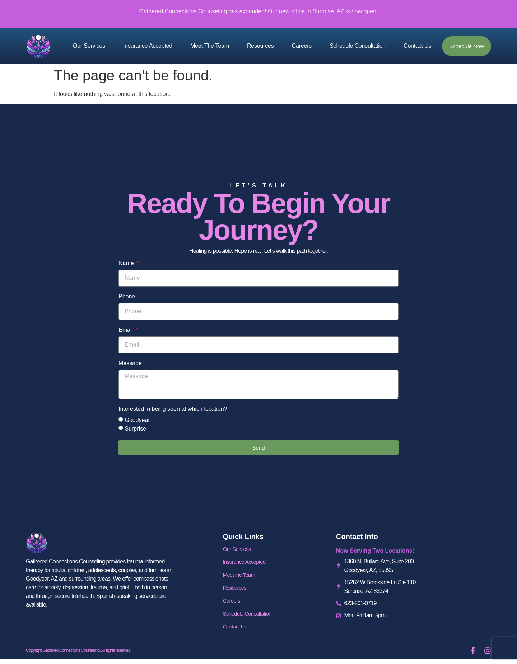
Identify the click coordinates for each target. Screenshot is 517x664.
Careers (302, 46)
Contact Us (417, 46)
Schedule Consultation (358, 46)
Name (126, 263)
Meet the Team (209, 46)
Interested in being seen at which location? (172, 409)
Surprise (135, 429)
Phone (127, 297)
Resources (260, 46)
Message (130, 363)
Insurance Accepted (147, 46)
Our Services (89, 46)
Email (126, 330)
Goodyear (137, 420)
